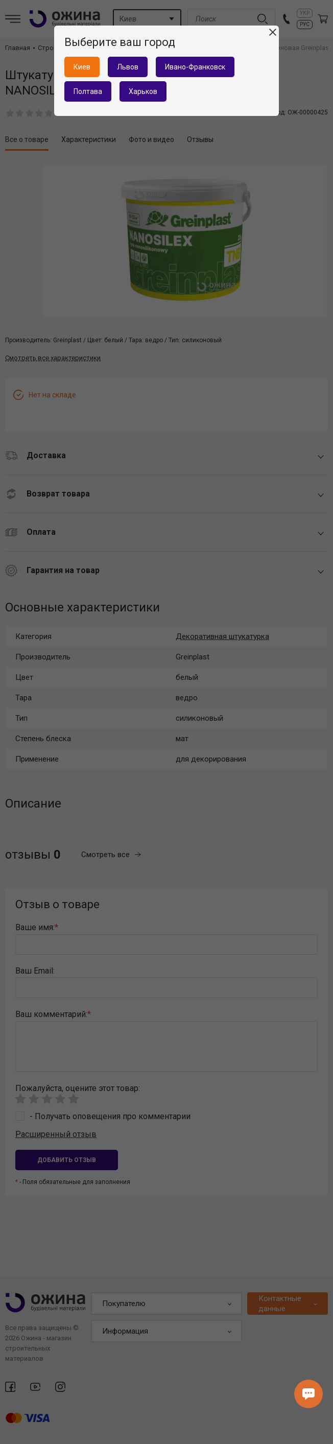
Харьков (143, 91)
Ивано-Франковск (195, 67)
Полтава (88, 91)
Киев (82, 67)
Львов (127, 67)
